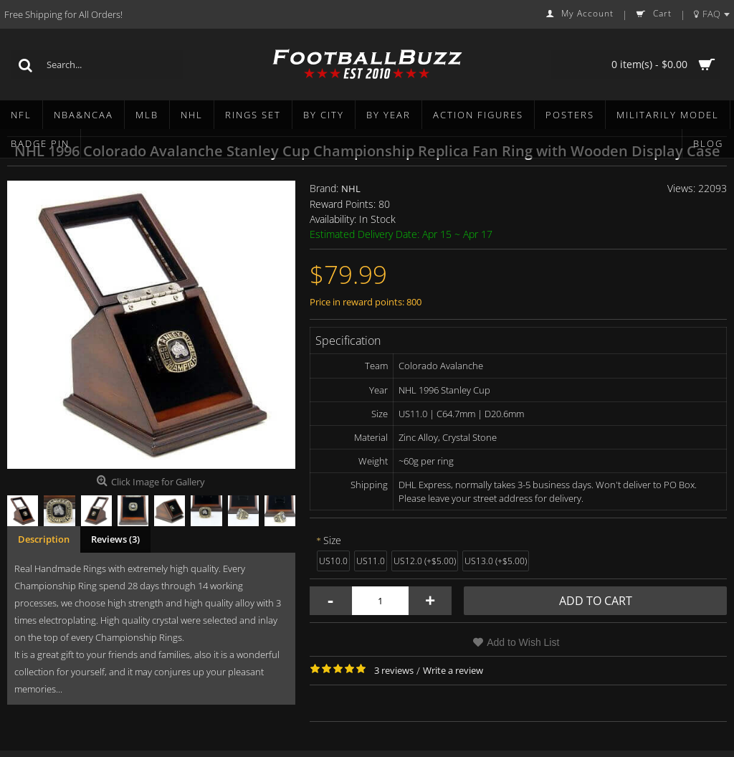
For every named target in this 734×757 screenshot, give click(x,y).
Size (332, 540)
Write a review (453, 670)
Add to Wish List (523, 642)
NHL (351, 188)
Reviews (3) (115, 539)
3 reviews (394, 670)
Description (44, 539)
